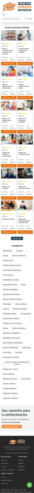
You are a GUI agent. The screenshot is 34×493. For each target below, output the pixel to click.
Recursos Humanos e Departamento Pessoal (17, 363)
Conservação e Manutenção (12, 270)
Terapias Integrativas (9, 388)
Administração (7, 251)
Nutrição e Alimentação (10, 347)
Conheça (20, 460)
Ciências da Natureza (19, 255)
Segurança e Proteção (10, 379)
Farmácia (6, 309)
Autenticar (21, 463)
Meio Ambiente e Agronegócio (13, 343)
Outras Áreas (7, 352)
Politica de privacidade (7, 470)
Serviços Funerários (9, 384)
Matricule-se (8, 63)
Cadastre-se (4, 483)
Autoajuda (19, 251)
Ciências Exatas (8, 260)
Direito (23, 285)
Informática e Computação (11, 333)
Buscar (28, 19)
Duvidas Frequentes (6, 480)
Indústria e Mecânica (19, 328)
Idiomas (5, 328)
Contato (3, 477)
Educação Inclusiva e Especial (12, 299)
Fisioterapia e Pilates (9, 314)
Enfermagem (7, 304)
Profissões (18, 352)
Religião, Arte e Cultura (10, 369)
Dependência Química (10, 285)
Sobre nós (4, 460)
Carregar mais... (17, 238)
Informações (4, 463)
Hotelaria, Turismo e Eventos (12, 323)
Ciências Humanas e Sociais (12, 265)
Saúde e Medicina (8, 374)
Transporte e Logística (10, 393)
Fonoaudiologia (25, 314)
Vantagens (21, 466)
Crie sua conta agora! (11, 426)
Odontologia (26, 347)
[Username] (12, 18)
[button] (3, 14)
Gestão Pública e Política (11, 318)
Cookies (3, 466)
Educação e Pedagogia (10, 289)
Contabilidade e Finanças (11, 280)
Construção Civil (8, 275)
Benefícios (21, 470)
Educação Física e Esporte (11, 294)
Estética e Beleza (20, 304)
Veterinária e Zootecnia (10, 398)
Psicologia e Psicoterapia (11, 357)
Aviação (5, 255)
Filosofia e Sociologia (20, 309)
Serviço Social (25, 379)
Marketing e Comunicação (11, 338)
